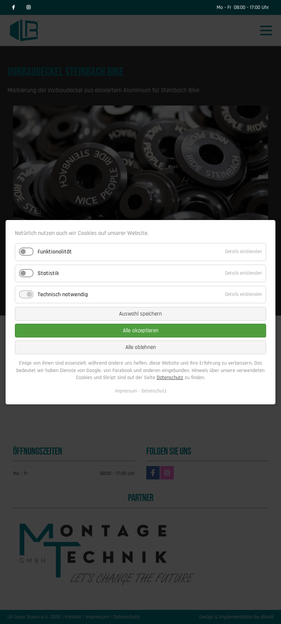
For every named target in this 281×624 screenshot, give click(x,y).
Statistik (48, 273)
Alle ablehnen (140, 347)
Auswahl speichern (140, 313)
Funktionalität (55, 252)
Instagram (28, 7)
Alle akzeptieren (141, 330)
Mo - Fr (224, 7)
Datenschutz (170, 377)
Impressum (126, 391)
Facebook (13, 7)
